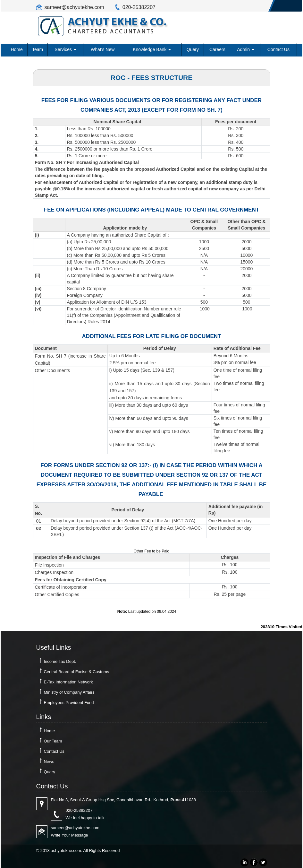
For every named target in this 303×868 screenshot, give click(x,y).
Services (65, 49)
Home (16, 49)
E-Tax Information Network (68, 682)
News (49, 761)
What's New (102, 49)
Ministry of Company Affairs (69, 692)
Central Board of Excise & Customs (76, 671)
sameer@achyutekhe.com (74, 7)
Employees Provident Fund (69, 702)
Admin (245, 49)
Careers (217, 49)
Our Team (53, 741)
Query (193, 49)
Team (37, 49)
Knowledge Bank (152, 49)
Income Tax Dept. (60, 661)
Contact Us (278, 49)
